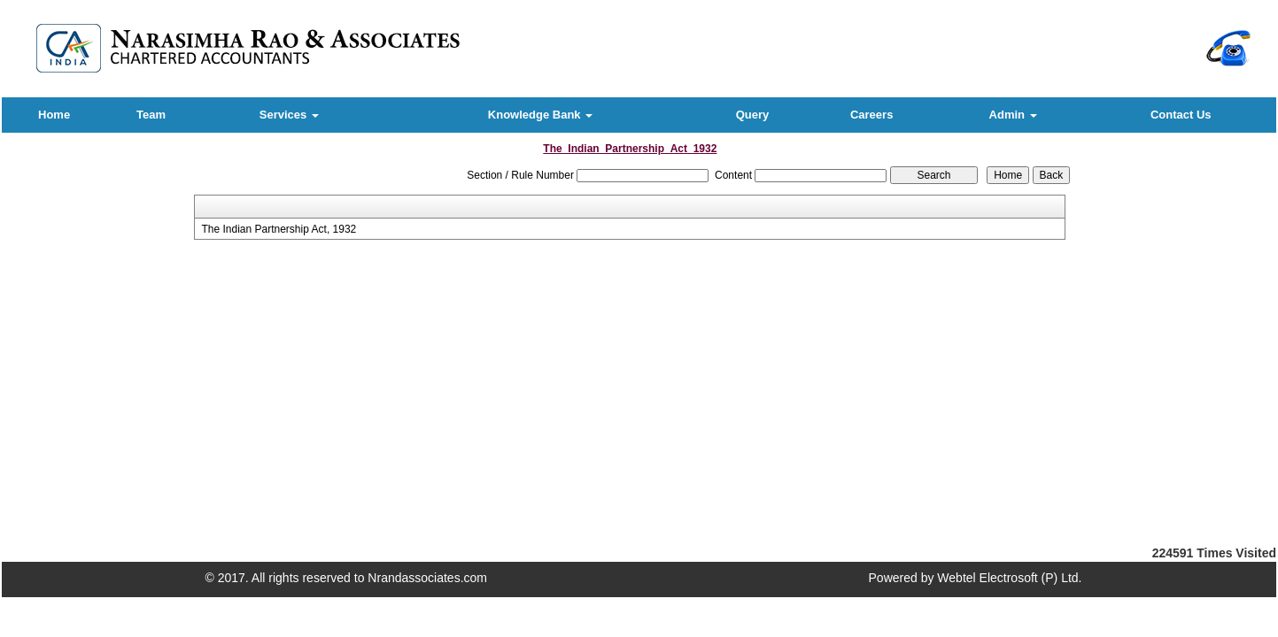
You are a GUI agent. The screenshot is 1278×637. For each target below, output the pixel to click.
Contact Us (1181, 114)
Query (753, 114)
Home (54, 114)
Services (289, 114)
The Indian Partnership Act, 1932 (278, 229)
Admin (1013, 114)
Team (151, 114)
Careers (871, 114)
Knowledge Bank (540, 114)
